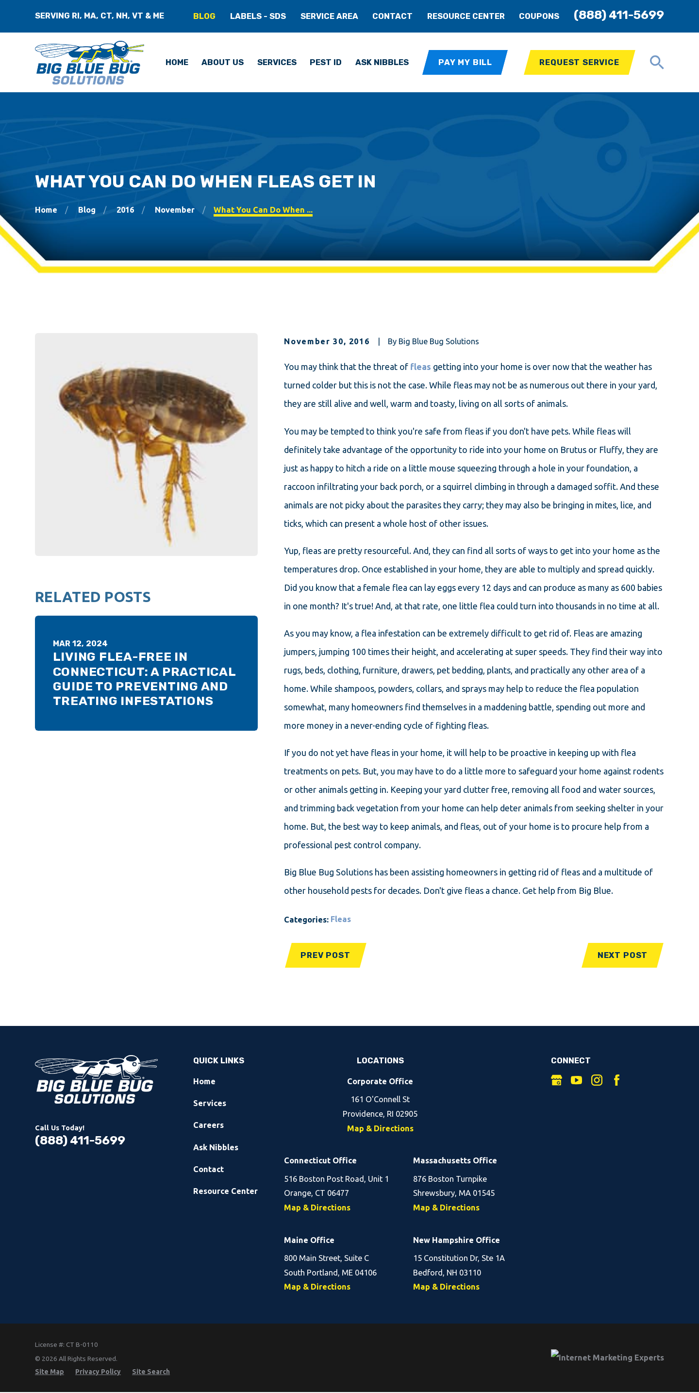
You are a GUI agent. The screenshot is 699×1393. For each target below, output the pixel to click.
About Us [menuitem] (222, 62)
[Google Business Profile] (556, 1080)
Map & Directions (380, 1128)
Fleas (341, 919)
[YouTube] (576, 1080)
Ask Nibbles (215, 1147)
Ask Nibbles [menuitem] (382, 62)
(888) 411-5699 (619, 15)
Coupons (539, 16)
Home (204, 1081)
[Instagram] (596, 1080)
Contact (392, 16)
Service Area (329, 16)
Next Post (623, 955)
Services (209, 1103)
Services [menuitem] (277, 62)
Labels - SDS (258, 16)
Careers (208, 1125)
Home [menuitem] (177, 62)
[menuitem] (49, 1372)
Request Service (579, 62)
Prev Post (325, 955)
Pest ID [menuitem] (326, 62)
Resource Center (466, 16)
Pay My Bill (465, 62)
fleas (420, 366)
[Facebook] (616, 1080)
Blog (204, 16)
